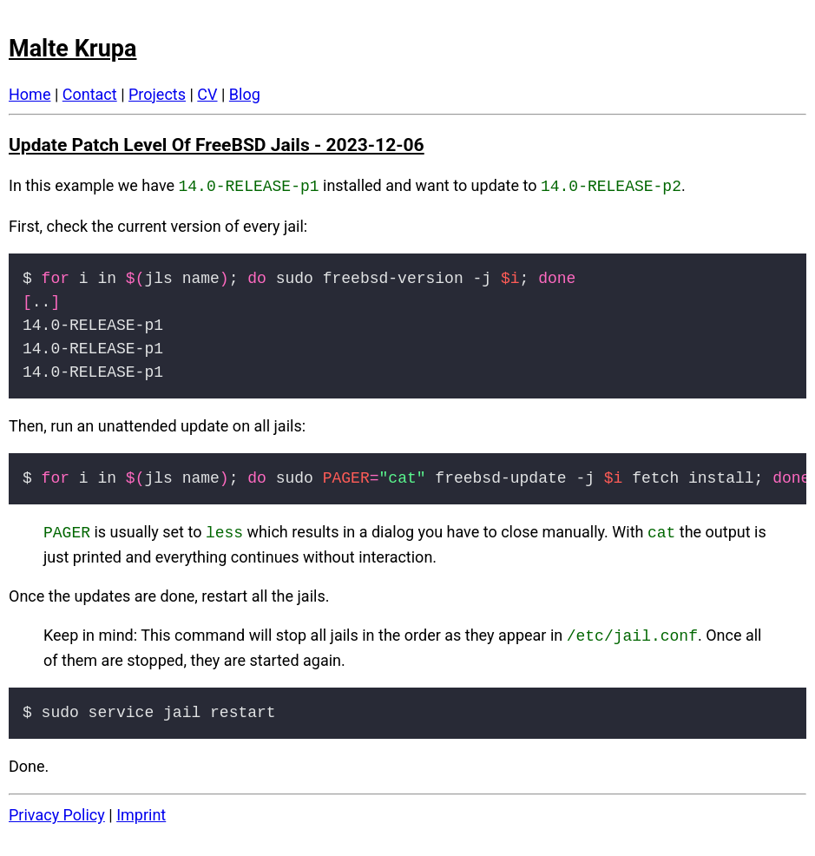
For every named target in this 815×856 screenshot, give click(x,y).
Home (29, 94)
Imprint (141, 809)
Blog (244, 94)
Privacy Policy (57, 809)
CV (207, 94)
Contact (89, 94)
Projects (157, 94)
